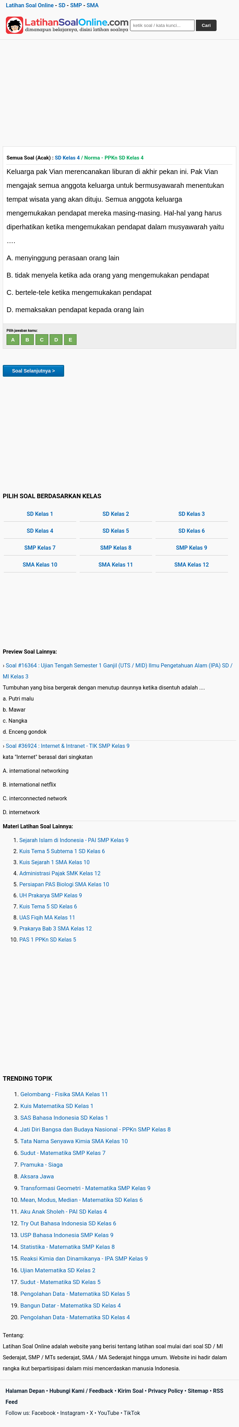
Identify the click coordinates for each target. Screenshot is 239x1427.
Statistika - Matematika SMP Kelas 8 (67, 1246)
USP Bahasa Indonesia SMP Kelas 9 (66, 1235)
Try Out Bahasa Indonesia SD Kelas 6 (68, 1223)
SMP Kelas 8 (115, 547)
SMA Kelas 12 (191, 564)
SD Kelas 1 (40, 514)
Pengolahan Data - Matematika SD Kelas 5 (75, 1293)
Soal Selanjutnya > (33, 371)
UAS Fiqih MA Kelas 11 (47, 917)
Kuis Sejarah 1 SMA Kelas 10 (54, 862)
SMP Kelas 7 (40, 547)
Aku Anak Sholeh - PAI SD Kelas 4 (63, 1211)
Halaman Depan (25, 1391)
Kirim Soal (130, 1391)
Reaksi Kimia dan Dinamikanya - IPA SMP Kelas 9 (84, 1258)
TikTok (132, 1413)
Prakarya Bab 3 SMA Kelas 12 (55, 928)
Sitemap (198, 1391)
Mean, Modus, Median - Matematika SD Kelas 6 (81, 1199)
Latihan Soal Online (30, 5)
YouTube (108, 1413)
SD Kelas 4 (67, 158)
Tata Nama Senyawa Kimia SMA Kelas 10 (74, 1141)
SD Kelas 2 (115, 514)
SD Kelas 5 (115, 531)
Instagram (72, 1413)
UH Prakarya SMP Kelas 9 (50, 895)
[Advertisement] (119, 91)
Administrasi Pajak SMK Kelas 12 (59, 873)
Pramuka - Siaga (41, 1164)
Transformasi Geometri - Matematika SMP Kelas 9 (85, 1188)
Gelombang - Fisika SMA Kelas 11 (64, 1094)
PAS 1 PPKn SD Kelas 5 (47, 939)
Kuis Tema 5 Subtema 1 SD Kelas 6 (62, 851)
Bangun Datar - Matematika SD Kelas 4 (70, 1305)
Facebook (44, 1413)
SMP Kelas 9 (191, 547)
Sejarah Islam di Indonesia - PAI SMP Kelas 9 (74, 840)
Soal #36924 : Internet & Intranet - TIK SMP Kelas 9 (68, 746)
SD (61, 5)
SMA (93, 5)
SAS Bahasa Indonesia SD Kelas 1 (64, 1117)
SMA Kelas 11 (116, 564)
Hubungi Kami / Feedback (81, 1391)
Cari (206, 25)
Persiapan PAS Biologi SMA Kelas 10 (64, 884)
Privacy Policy (165, 1391)
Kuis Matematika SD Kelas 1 (56, 1105)
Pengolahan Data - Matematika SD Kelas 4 (75, 1317)
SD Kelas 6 (191, 531)
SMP (76, 5)
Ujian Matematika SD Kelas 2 (58, 1270)
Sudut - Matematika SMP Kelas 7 (63, 1152)
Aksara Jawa (37, 1176)
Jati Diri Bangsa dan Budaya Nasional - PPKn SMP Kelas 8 (95, 1129)
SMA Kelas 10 (40, 564)
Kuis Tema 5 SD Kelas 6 (48, 906)
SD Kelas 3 (191, 514)
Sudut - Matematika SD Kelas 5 (60, 1282)
